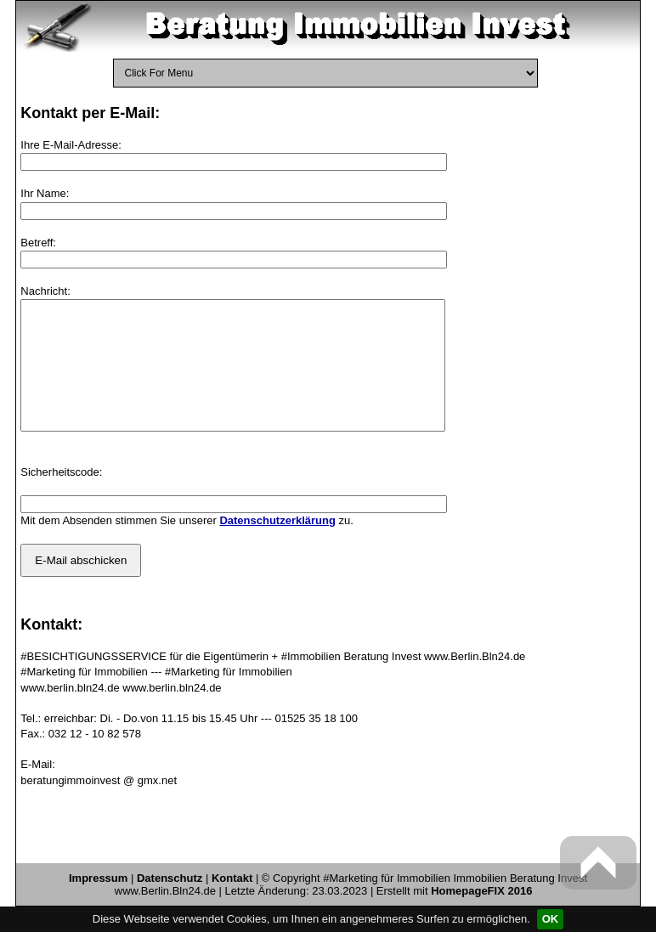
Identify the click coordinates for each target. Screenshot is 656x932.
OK (550, 918)
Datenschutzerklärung (277, 545)
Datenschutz (169, 903)
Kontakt (232, 903)
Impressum (98, 903)
